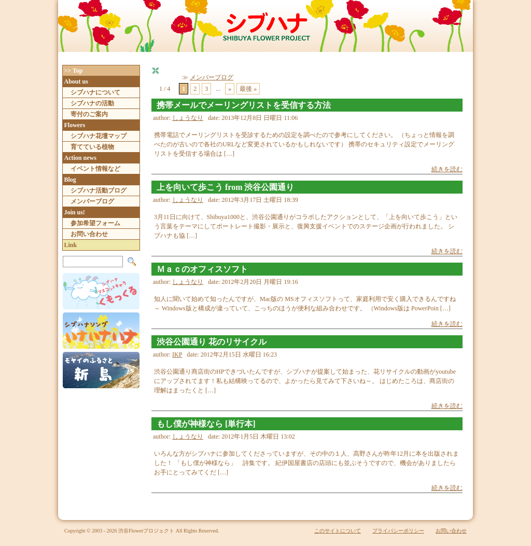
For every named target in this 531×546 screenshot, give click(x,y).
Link (70, 245)
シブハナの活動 (92, 103)
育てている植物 (92, 147)
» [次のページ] (229, 88)
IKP (177, 354)
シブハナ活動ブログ (99, 190)
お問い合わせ (89, 234)
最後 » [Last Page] (248, 88)
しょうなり (187, 117)
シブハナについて (95, 92)
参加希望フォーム (95, 223)
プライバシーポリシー (398, 531)
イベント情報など (95, 168)
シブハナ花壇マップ (99, 136)
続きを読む (447, 169)
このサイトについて (337, 531)
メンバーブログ (211, 77)
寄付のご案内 (89, 114)
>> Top (73, 70)
